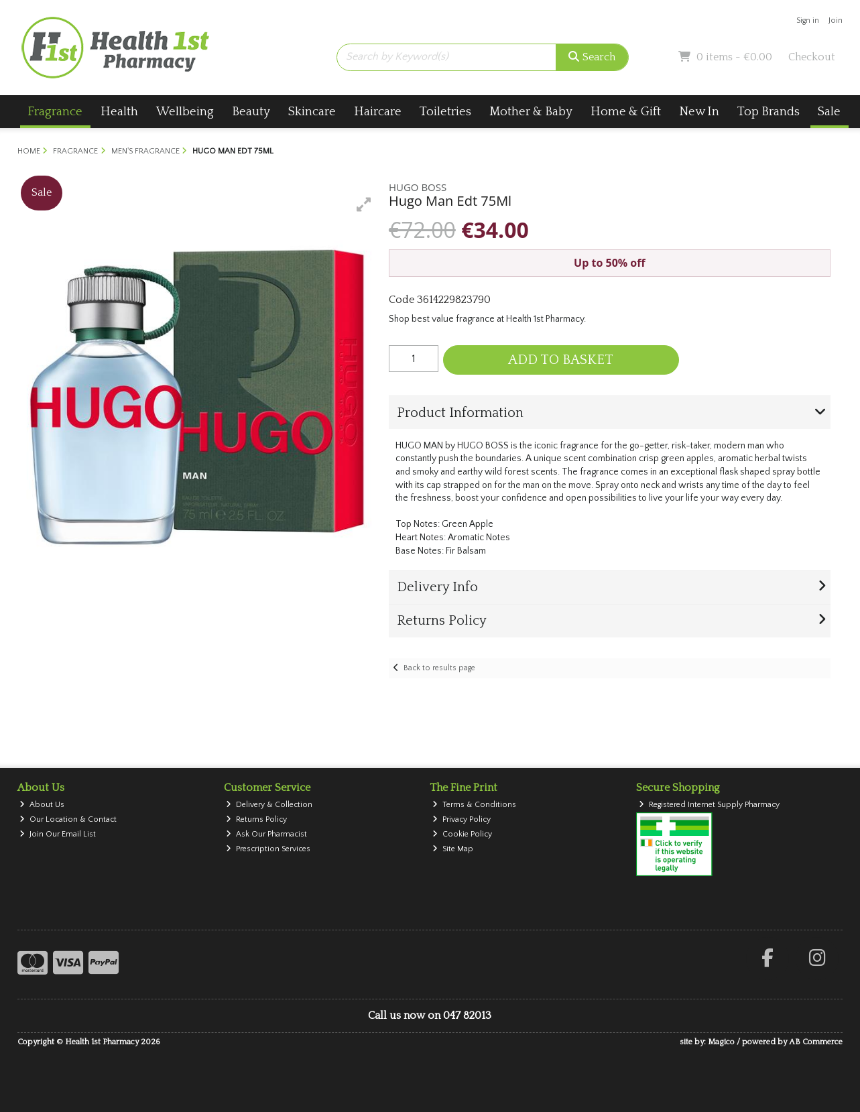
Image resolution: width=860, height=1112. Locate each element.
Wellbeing (185, 112)
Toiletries (445, 112)
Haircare (378, 112)
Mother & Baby (530, 112)
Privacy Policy (461, 819)
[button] (364, 204)
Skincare (312, 112)
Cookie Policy (462, 834)
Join (835, 20)
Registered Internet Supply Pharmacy (709, 804)
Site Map (452, 849)
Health (119, 112)
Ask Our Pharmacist (266, 834)
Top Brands (768, 112)
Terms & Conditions (474, 804)
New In (699, 112)
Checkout (811, 57)
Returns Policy (256, 819)
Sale (829, 112)
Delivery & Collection (269, 804)
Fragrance (54, 112)
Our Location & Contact (68, 819)
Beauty (251, 112)
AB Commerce (816, 1042)
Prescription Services (268, 849)
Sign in (807, 20)
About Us (41, 804)
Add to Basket (560, 360)
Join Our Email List (57, 834)
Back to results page (439, 668)
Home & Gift (626, 112)
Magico (721, 1042)
